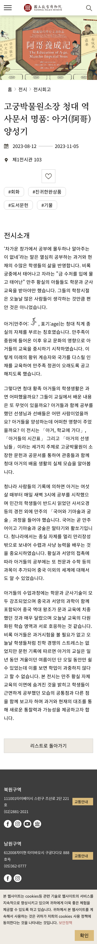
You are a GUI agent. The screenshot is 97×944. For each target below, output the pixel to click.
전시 (22, 89)
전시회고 (42, 89)
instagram (17, 824)
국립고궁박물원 (43, 7)
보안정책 (65, 922)
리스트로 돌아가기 (48, 745)
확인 (84, 935)
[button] (8, 7)
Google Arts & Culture (37, 824)
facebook (8, 824)
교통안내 (81, 801)
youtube (27, 824)
